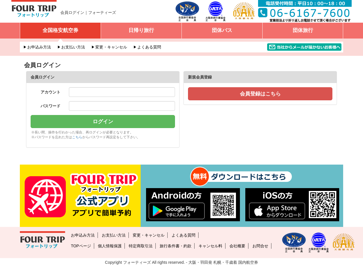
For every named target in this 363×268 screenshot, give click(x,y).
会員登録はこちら (260, 94)
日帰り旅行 (141, 30)
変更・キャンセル (111, 47)
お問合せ (260, 246)
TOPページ (81, 246)
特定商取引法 (141, 246)
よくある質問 (149, 47)
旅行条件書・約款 (175, 246)
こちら (77, 137)
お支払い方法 (73, 47)
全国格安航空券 (60, 30)
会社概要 (237, 246)
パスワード (50, 106)
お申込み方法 (39, 47)
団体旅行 (303, 30)
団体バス (222, 30)
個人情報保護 (110, 246)
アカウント (50, 92)
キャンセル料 (210, 246)
